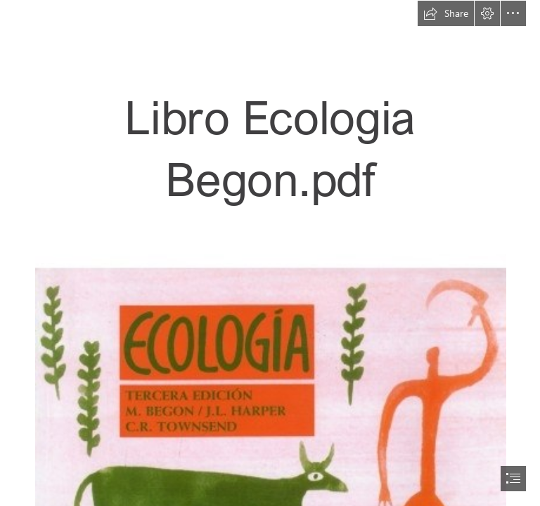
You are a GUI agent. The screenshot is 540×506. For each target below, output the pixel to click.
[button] (446, 13)
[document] (270, 253)
